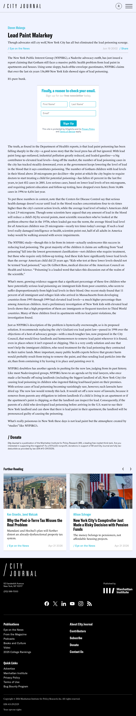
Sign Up (68, 123)
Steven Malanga (16, 27)
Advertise (9, 668)
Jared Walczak (30, 514)
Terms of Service (67, 131)
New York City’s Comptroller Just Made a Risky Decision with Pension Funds (100, 524)
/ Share (123, 48)
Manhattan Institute (15, 673)
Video (7, 647)
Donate (15, 437)
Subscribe (76, 638)
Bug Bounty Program (16, 686)
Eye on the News (19, 545)
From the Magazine (15, 634)
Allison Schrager (82, 514)
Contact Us (76, 651)
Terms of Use (11, 682)
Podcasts (9, 638)
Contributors (78, 631)
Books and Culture (15, 643)
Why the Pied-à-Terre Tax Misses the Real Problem (34, 522)
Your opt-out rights (12, 709)
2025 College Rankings (17, 652)
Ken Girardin (14, 514)
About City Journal (81, 624)
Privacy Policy (88, 129)
